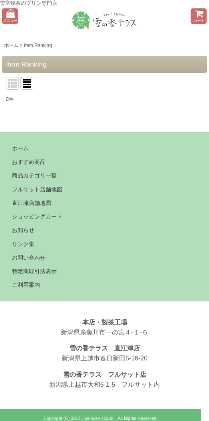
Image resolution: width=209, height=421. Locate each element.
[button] (10, 16)
